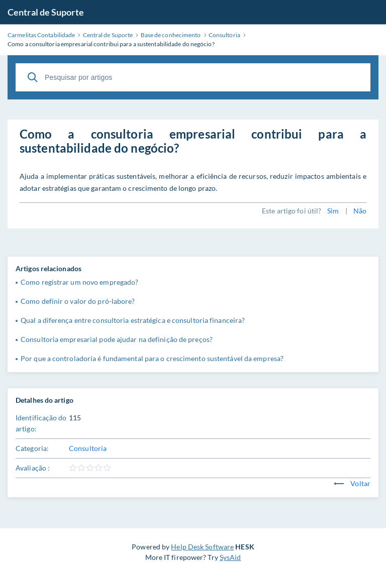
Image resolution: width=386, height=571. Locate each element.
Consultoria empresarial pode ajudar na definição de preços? (117, 339)
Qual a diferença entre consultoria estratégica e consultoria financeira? (133, 320)
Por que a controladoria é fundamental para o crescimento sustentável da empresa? (152, 358)
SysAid (230, 557)
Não (359, 210)
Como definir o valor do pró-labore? (78, 301)
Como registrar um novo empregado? (79, 282)
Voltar (352, 483)
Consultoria (88, 448)
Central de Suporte (46, 12)
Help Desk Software (202, 546)
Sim (333, 210)
